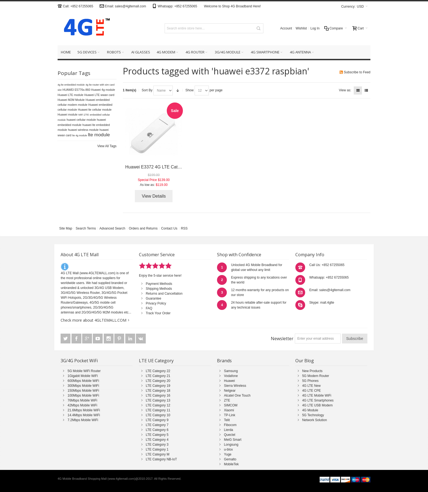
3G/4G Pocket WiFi (79, 361)
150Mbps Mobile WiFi (83, 391)
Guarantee (153, 298)
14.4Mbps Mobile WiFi (83, 415)
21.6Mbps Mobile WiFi (83, 410)
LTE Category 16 (158, 395)
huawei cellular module (81, 119)
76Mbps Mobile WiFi (82, 400)
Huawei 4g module (103, 89)
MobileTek (231, 464)
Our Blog (304, 361)
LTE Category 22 (158, 371)
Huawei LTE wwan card (99, 94)
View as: (345, 90)
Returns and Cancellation (164, 293)
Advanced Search (112, 228)
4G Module (310, 410)
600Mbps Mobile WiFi (83, 381)
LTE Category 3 (157, 444)
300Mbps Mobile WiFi (83, 386)
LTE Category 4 (157, 440)
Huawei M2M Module (71, 99)
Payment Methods (159, 284)
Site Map (65, 228)
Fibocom (230, 425)
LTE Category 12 (158, 405)
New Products (312, 371)
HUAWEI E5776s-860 (76, 89)
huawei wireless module (83, 129)
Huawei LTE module (70, 94)
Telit (227, 420)
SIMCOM (230, 405)
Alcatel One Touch (237, 395)
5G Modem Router (315, 376)
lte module (99, 134)
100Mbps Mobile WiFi (83, 395)
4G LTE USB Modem (317, 405)
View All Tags (107, 146)
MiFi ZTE (83, 114)
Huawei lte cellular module (94, 109)
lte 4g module (79, 135)
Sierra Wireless (235, 386)
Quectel (229, 435)
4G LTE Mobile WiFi (316, 395)
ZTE (227, 400)
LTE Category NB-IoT (161, 459)
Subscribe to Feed (357, 72)
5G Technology (313, 415)
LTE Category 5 (157, 435)
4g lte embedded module (71, 84)
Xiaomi (229, 410)
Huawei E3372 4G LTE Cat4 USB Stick (163, 167)
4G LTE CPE (311, 391)
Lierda (228, 430)
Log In (314, 28)
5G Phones (310, 381)
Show (189, 90)
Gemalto (230, 459)
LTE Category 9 (157, 420)
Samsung (231, 371)
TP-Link (229, 415)
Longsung (231, 444)
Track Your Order (158, 313)
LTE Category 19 (158, 386)
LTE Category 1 (157, 449)
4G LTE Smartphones (318, 400)
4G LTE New (311, 386)
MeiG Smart (232, 440)
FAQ (149, 308)
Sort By (147, 90)
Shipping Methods (159, 289)
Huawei (229, 381)
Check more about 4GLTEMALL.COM (93, 320)
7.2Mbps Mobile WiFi (82, 420)
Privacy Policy (156, 303)
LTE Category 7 (157, 425)
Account (286, 28)
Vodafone (231, 376)
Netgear (230, 391)
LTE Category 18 (158, 391)
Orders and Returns (143, 228)
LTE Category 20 (158, 381)
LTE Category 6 (157, 430)
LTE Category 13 (158, 400)
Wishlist (301, 28)
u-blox (228, 449)
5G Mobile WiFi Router (83, 371)
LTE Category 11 (158, 410)
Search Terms (86, 228)
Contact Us (169, 228)
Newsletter (282, 339)
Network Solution (314, 420)
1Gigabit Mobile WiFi (82, 376)
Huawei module (68, 114)
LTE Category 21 (158, 376)
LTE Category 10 (158, 415)
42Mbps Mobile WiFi (82, 405)
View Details (154, 196)
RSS (184, 228)
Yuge (227, 454)
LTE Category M (157, 454)
